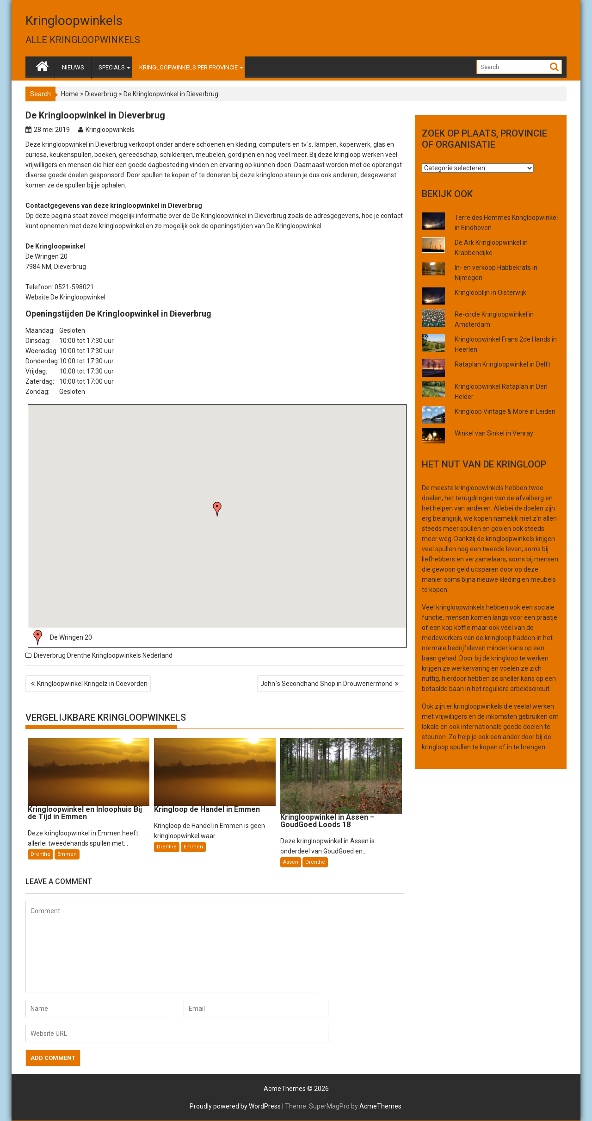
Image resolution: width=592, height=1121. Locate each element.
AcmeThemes (380, 1106)
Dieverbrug (101, 94)
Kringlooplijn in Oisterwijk (490, 292)
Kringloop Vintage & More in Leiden (505, 411)
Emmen (67, 854)
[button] (217, 509)
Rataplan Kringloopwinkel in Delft (502, 364)
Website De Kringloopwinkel (65, 297)
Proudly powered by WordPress (235, 1106)
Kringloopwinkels (74, 20)
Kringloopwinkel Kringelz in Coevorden (92, 683)
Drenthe (79, 655)
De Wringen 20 (71, 637)
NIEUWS (73, 67)
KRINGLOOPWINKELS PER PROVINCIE (188, 67)
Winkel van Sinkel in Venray (494, 433)
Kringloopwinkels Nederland (132, 655)
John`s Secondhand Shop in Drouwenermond (326, 683)
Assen (290, 862)
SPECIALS (112, 67)
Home (70, 94)
